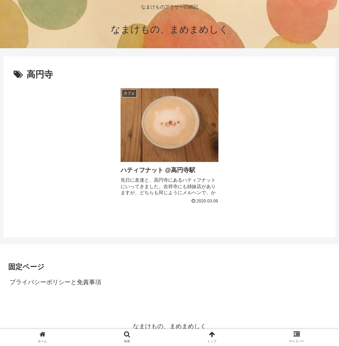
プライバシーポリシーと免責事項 (55, 282)
